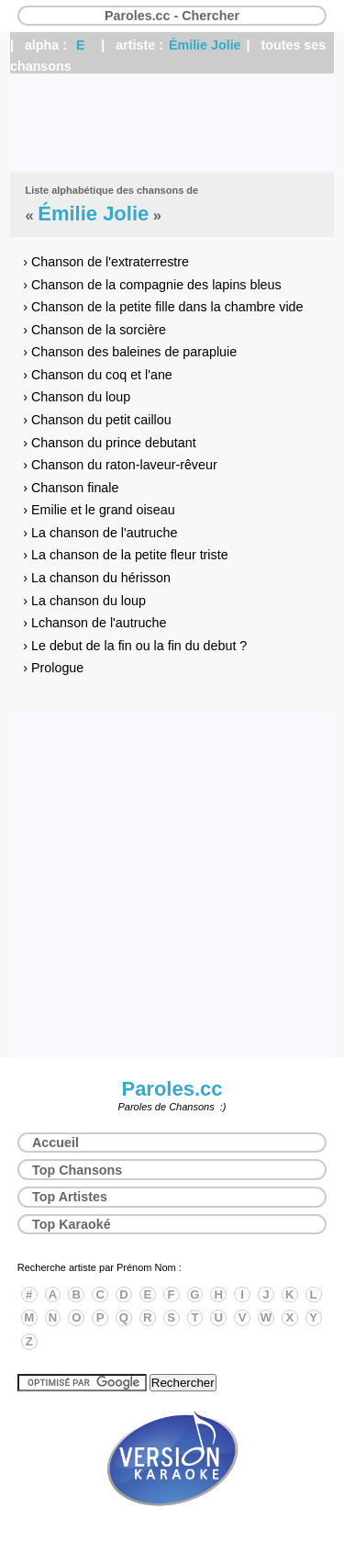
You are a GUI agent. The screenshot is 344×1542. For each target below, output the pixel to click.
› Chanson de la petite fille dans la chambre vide (163, 306)
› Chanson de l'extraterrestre (106, 261)
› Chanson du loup (76, 396)
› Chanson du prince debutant (109, 442)
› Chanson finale (70, 487)
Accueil (55, 1142)
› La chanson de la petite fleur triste (125, 554)
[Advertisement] (172, 123)
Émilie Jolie (205, 45)
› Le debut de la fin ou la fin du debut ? (135, 645)
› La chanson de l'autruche (100, 532)
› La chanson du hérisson (97, 577)
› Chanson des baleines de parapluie (130, 351)
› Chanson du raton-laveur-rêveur (119, 464)
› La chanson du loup (84, 600)
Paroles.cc (171, 1088)
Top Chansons (77, 1170)
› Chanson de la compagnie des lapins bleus (152, 284)
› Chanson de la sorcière (94, 329)
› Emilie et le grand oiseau (98, 509)
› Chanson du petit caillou (97, 419)
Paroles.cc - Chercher (172, 15)
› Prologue (53, 667)
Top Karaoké (71, 1224)
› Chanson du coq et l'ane (97, 374)
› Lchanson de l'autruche (94, 622)
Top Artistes (69, 1196)
